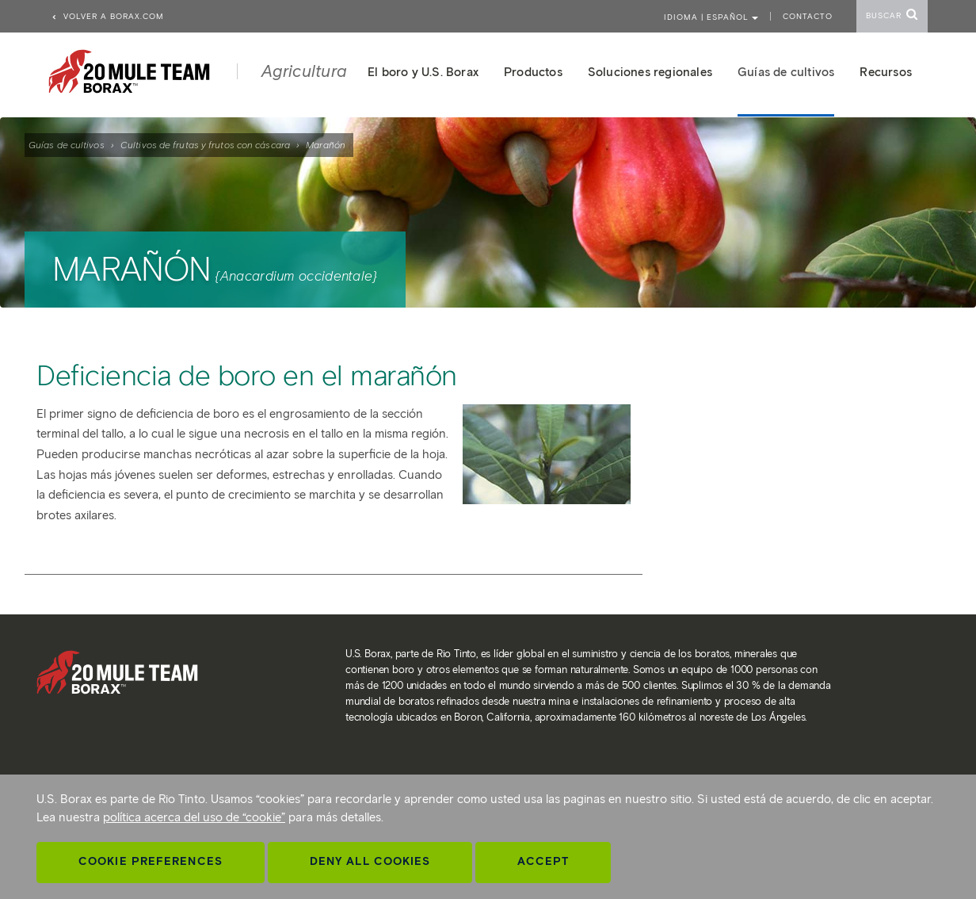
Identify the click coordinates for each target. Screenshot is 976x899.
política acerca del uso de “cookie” (194, 817)
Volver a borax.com (107, 16)
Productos (533, 72)
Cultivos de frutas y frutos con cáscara (205, 145)
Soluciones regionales (650, 72)
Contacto (808, 16)
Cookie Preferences (150, 861)
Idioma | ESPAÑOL (711, 17)
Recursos (886, 72)
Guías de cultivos (67, 145)
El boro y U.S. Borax (423, 72)
